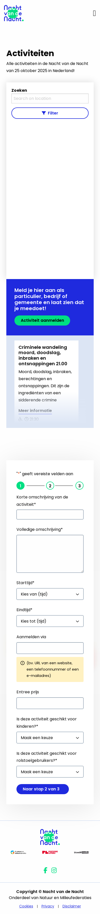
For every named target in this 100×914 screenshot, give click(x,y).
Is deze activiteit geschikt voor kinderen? (46, 722)
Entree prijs (27, 692)
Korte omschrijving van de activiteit (42, 500)
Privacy (48, 906)
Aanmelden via (31, 637)
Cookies (26, 906)
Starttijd (25, 583)
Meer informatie (35, 411)
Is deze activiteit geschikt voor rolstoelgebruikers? (46, 757)
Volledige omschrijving (39, 529)
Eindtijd (24, 610)
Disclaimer (72, 906)
